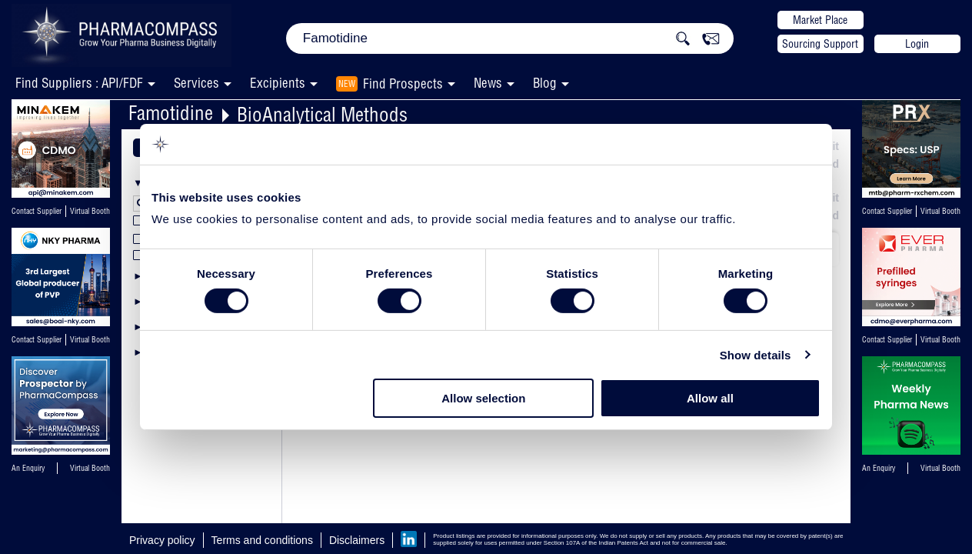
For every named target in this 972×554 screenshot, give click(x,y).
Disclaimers (356, 540)
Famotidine (170, 113)
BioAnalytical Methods (322, 114)
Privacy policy (162, 540)
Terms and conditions (262, 540)
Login (917, 44)
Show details (755, 355)
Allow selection (483, 398)
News (488, 83)
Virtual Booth (90, 211)
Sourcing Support (820, 44)
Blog (545, 83)
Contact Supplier (37, 211)
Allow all (710, 398)
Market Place (820, 20)
